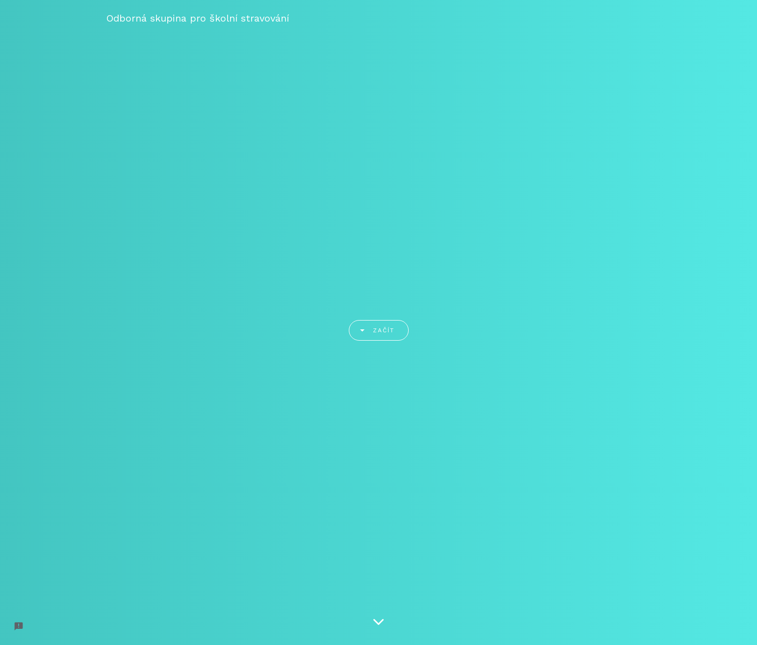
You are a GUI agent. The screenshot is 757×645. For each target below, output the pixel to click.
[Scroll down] (378, 623)
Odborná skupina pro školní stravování (197, 18)
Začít (373, 331)
